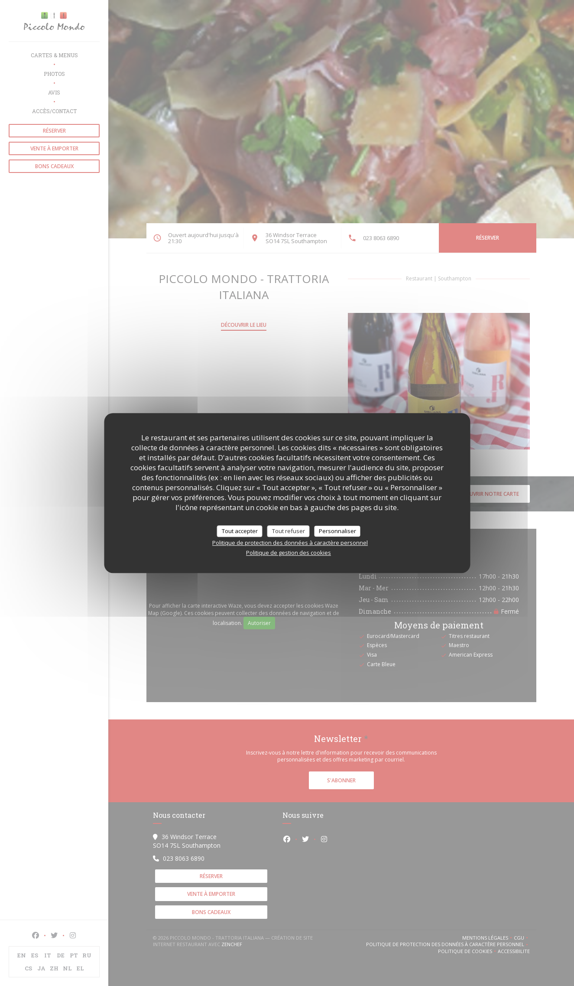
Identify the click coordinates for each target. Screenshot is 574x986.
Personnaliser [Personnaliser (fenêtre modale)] (337, 531)
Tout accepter (240, 531)
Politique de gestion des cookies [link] (288, 552)
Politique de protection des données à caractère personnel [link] (290, 543)
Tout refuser (288, 531)
